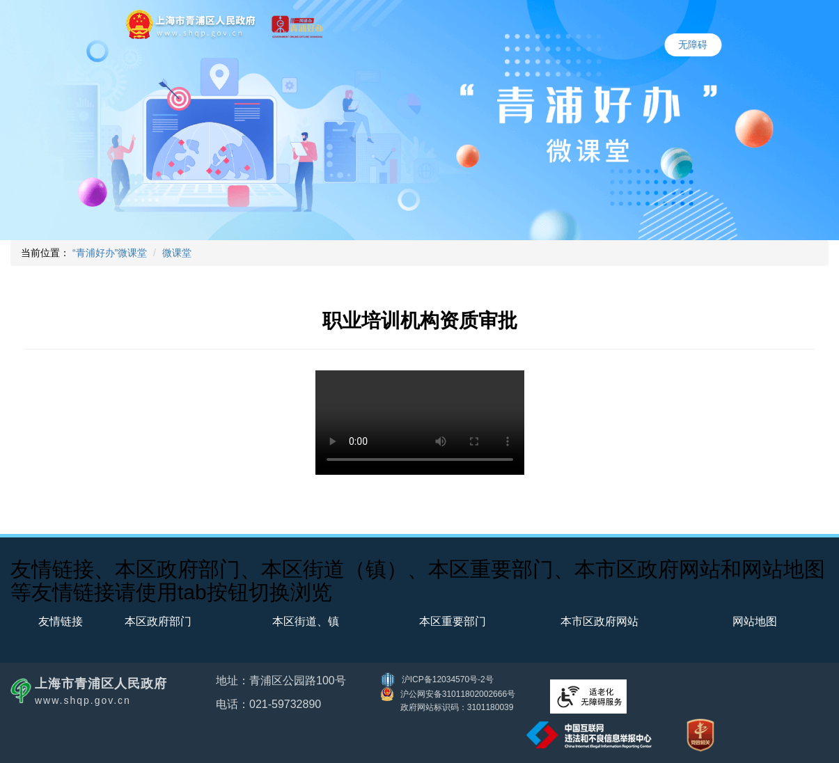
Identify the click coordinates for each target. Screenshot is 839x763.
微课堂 (176, 252)
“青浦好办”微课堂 (109, 252)
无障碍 (692, 44)
